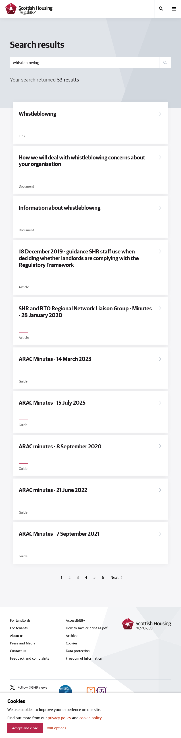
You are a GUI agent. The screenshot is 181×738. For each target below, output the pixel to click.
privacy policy (59, 717)
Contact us (18, 651)
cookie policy (90, 717)
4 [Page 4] (86, 577)
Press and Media (22, 643)
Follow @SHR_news (28, 687)
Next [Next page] (115, 577)
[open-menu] (174, 9)
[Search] (165, 62)
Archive (71, 635)
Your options (56, 728)
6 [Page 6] (103, 577)
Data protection (78, 651)
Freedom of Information (84, 658)
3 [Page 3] (78, 577)
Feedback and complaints (29, 658)
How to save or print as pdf (87, 628)
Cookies (71, 643)
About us (16, 635)
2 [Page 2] (70, 577)
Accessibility (75, 620)
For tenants (19, 628)
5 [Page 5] (95, 577)
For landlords (20, 620)
